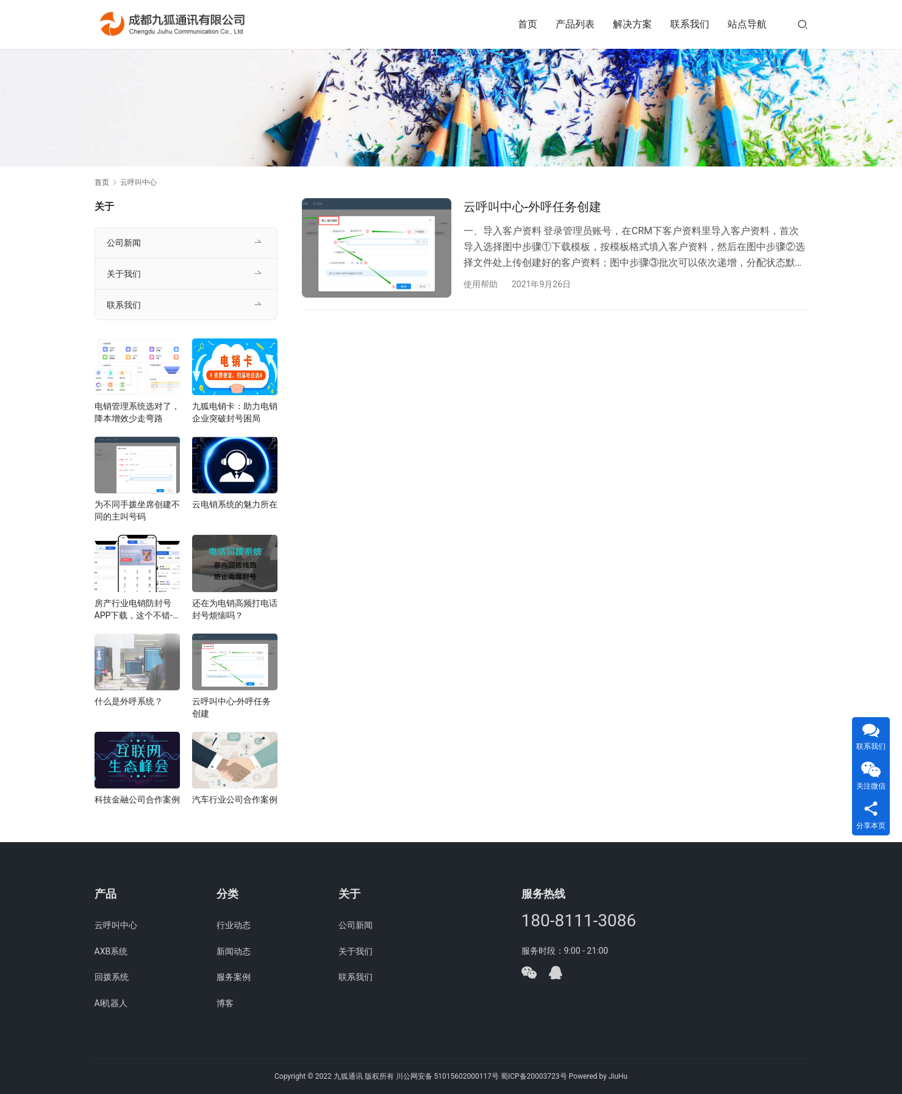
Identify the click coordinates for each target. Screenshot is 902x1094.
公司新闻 (124, 243)
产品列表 (575, 24)
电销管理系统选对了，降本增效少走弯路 (137, 412)
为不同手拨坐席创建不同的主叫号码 (137, 510)
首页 (527, 24)
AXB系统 (111, 951)
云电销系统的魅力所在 (234, 504)
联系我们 (689, 24)
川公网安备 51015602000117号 (447, 1076)
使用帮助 (481, 284)
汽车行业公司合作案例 (234, 799)
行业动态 (234, 925)
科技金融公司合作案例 (137, 799)
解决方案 (632, 24)
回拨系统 (112, 977)
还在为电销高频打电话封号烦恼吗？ (234, 609)
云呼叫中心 (116, 925)
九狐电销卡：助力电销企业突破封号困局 (234, 412)
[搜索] (802, 24)
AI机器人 (111, 1003)
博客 (225, 1003)
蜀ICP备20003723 (530, 1076)
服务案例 (234, 977)
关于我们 (124, 274)
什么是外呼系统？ (129, 701)
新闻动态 (234, 951)
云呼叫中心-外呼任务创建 (533, 206)
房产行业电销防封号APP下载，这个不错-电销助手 (134, 609)
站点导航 (747, 24)
